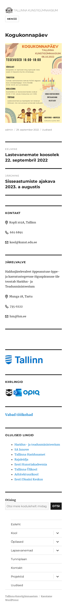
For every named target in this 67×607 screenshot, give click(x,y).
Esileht (16, 524)
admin (9, 129)
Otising (10, 500)
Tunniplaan (19, 559)
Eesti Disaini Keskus (28, 479)
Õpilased (17, 541)
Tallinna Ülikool (25, 469)
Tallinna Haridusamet (29, 454)
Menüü (12, 18)
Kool (14, 533)
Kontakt (17, 568)
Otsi (56, 506)
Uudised (47, 129)
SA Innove (21, 449)
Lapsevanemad (22, 550)
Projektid (17, 576)
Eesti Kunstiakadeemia (30, 464)
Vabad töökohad (19, 415)
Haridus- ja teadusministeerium (37, 444)
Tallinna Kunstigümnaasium (21, 596)
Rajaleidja (21, 459)
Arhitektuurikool (26, 474)
